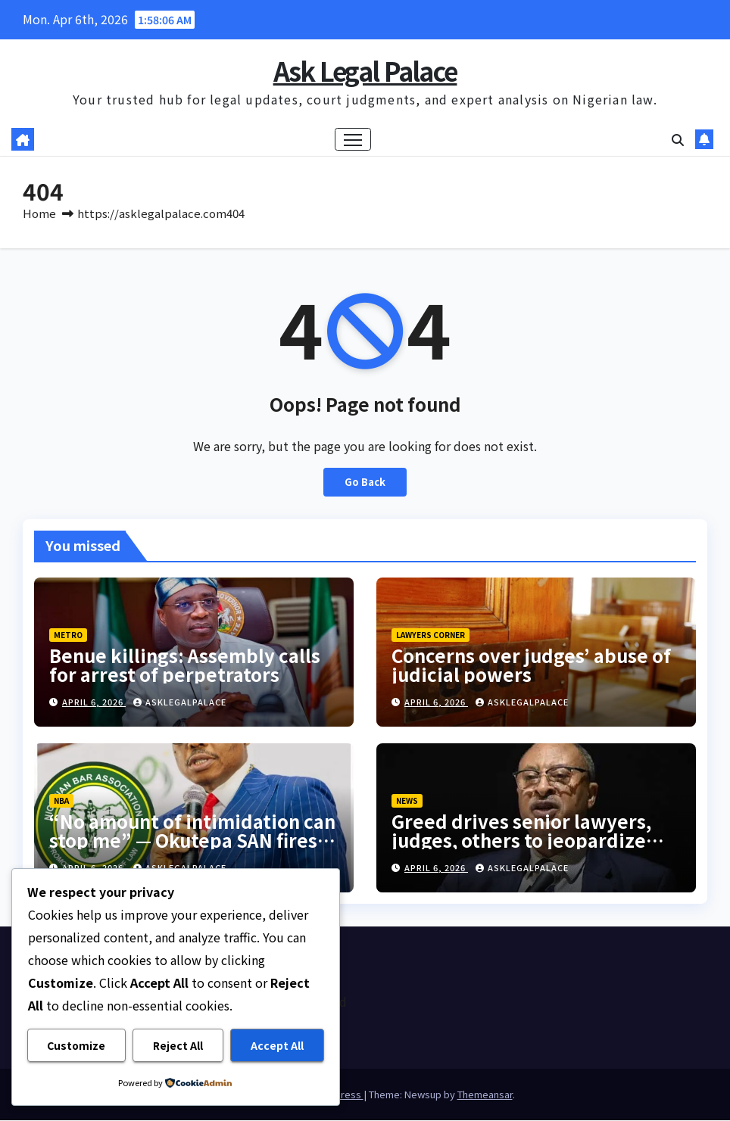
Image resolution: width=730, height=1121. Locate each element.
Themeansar (485, 1095)
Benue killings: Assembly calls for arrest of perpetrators (184, 665)
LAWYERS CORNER (430, 635)
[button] (678, 140)
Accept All (277, 1045)
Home (39, 214)
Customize (76, 1045)
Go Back (365, 482)
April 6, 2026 (94, 702)
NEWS (407, 800)
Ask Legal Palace (365, 70)
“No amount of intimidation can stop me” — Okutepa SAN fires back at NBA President (192, 840)
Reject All (178, 1045)
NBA (61, 800)
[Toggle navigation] (353, 139)
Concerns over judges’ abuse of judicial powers (531, 665)
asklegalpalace (179, 702)
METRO (68, 635)
